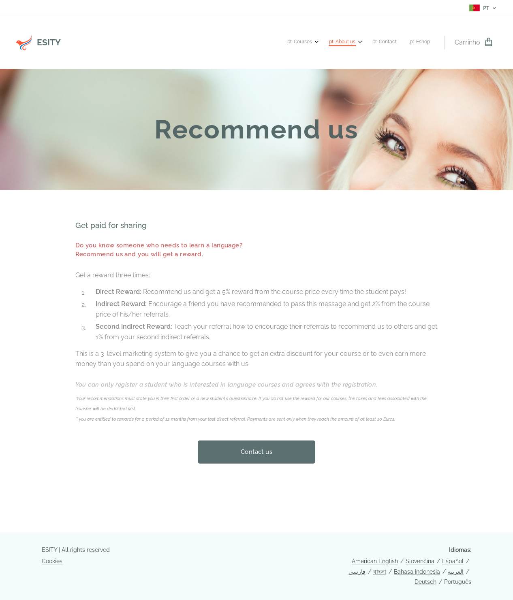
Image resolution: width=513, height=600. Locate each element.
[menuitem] (387, 42)
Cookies (52, 561)
